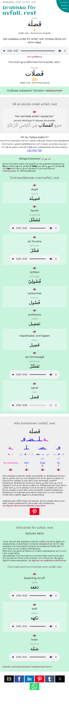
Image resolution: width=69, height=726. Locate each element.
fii (33, 120)
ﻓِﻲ (34, 125)
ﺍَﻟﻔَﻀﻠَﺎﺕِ (45, 125)
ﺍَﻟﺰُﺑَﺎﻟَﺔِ (12, 125)
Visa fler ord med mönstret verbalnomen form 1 (27, 667)
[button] (62, 6)
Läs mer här (34, 150)
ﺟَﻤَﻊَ (58, 125)
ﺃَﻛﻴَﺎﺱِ (24, 125)
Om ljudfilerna (34, 56)
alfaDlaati (27, 120)
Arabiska (8, 2)
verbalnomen (53, 90)
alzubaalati (49, 120)
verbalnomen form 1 (49, 544)
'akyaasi (39, 120)
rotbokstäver (10, 171)
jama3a (17, 120)
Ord (18, 2)
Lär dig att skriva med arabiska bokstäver (24, 505)
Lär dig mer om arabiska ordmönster (47, 560)
